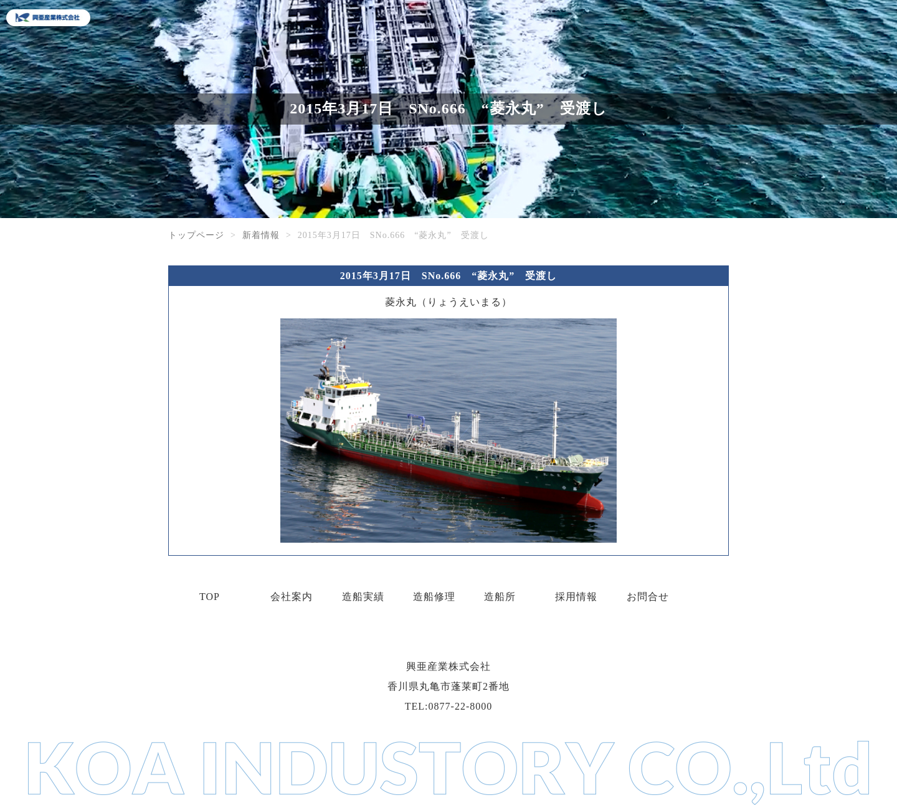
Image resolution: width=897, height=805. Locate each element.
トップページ (196, 235)
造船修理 (434, 596)
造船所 (500, 596)
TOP (209, 596)
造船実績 (363, 596)
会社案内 (291, 596)
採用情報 (576, 596)
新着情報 (261, 235)
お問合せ (648, 596)
